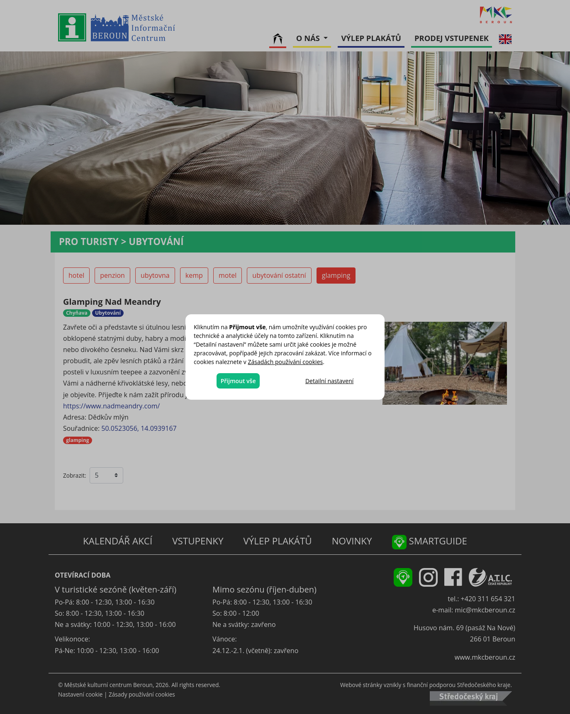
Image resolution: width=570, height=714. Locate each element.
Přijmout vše (238, 381)
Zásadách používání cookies (285, 362)
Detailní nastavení (329, 381)
